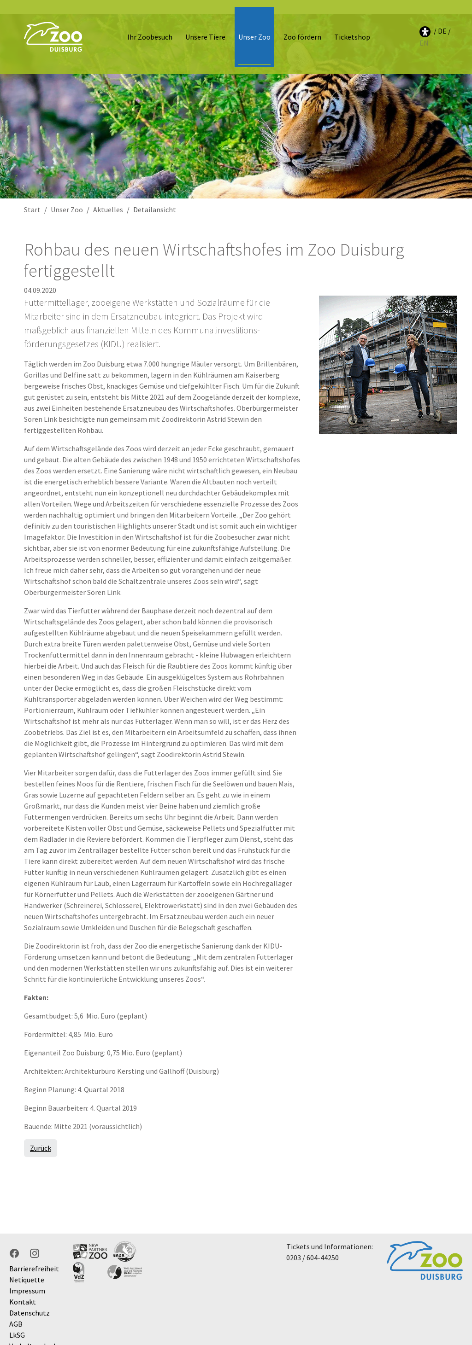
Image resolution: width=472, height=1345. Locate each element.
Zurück (40, 1133)
